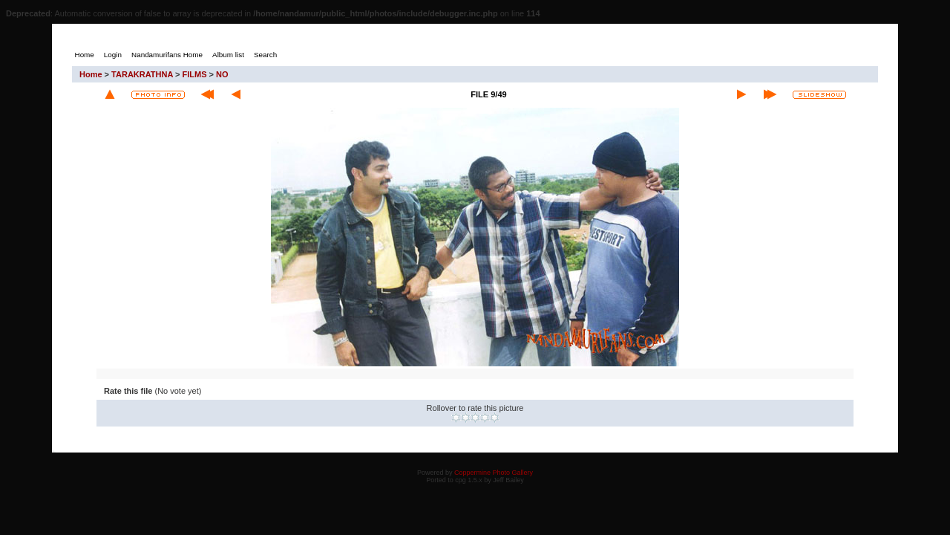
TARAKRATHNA (142, 74)
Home (90, 74)
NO (222, 74)
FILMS (195, 74)
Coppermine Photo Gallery (493, 472)
